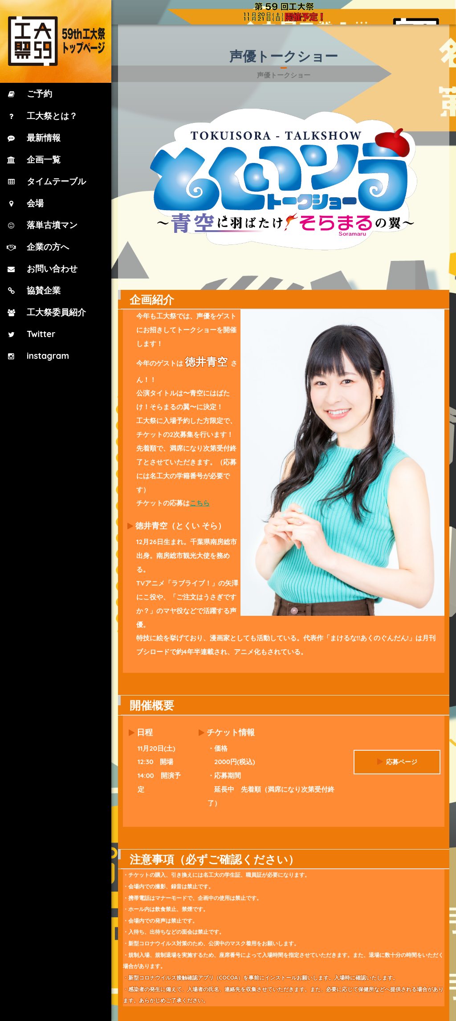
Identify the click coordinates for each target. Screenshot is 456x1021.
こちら (201, 503)
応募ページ (396, 754)
